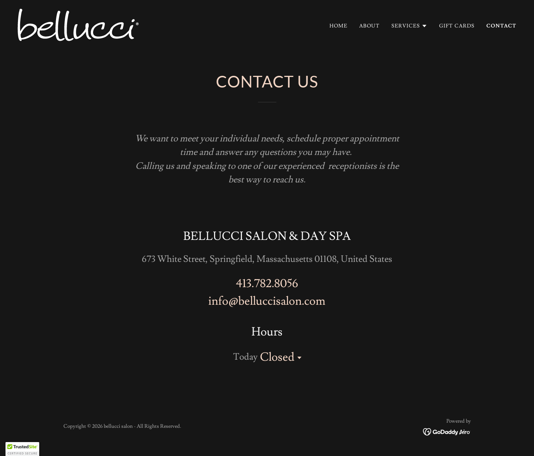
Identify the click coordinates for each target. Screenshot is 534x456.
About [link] (369, 26)
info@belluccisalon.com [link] (266, 301)
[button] (409, 26)
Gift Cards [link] (457, 26)
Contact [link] (501, 26)
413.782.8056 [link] (267, 283)
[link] (78, 23)
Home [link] (338, 26)
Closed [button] (277, 357)
